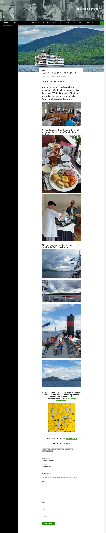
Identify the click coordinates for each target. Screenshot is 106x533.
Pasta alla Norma (61, 465)
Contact (97, 22)
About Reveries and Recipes (38, 22)
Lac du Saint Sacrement (58, 449)
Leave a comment (63, 76)
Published (81, 22)
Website (44, 516)
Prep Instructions (56, 22)
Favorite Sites (89, 22)
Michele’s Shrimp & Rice (61, 459)
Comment (45, 481)
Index (48, 22)
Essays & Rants (66, 22)
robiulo (54, 76)
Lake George (69, 449)
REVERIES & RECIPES (9, 23)
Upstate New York (47, 451)
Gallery (74, 22)
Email (44, 509)
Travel (43, 70)
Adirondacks (46, 449)
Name (44, 502)
